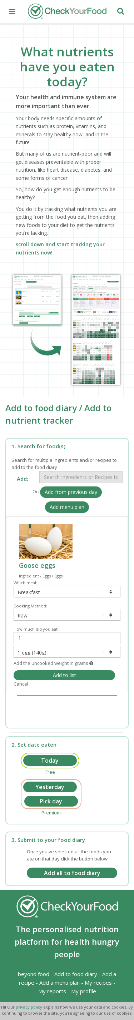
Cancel (21, 684)
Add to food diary (75, 974)
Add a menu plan (59, 982)
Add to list (64, 675)
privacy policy (29, 1007)
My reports (52, 991)
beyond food (33, 974)
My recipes (98, 982)
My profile (83, 991)
